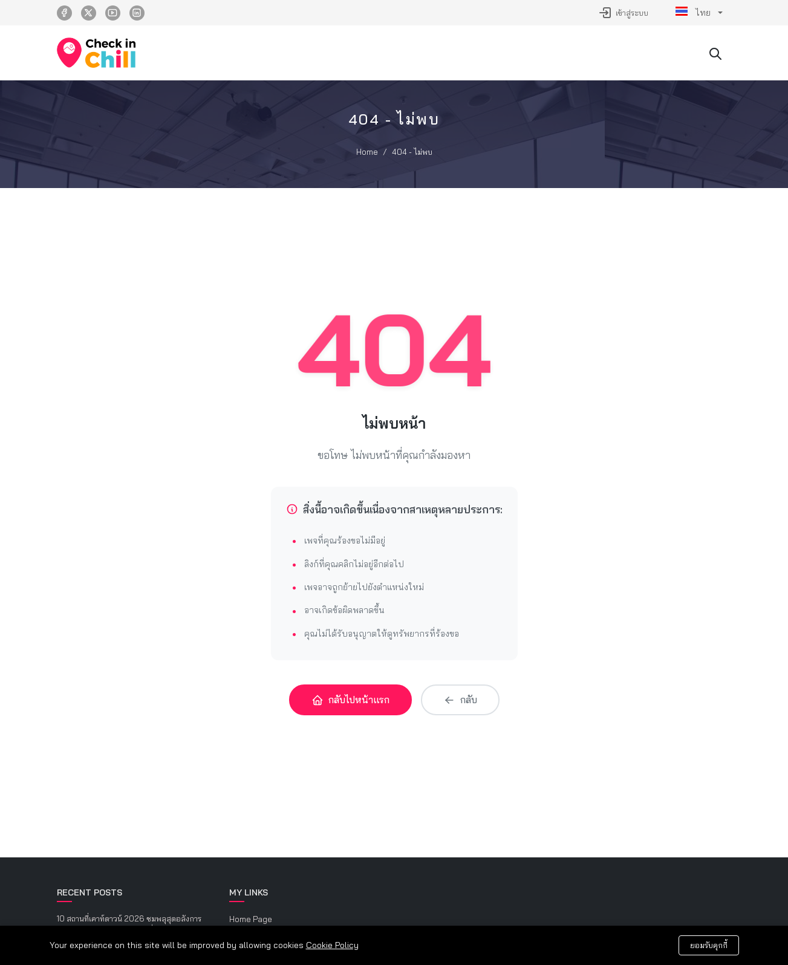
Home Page (250, 919)
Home (367, 152)
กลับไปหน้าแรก (350, 700)
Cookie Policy (332, 945)
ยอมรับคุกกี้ (709, 945)
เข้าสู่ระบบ (623, 12)
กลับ (460, 700)
